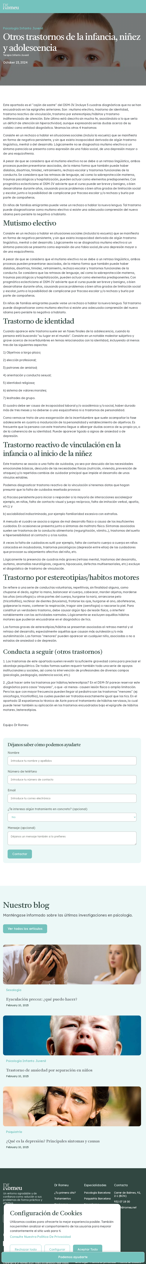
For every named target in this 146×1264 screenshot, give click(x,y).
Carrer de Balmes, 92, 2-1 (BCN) (127, 1194)
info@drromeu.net (125, 1207)
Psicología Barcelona (97, 1192)
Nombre (13, 753)
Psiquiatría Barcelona (97, 1198)
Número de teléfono (22, 771)
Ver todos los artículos (25, 929)
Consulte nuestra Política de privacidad (40, 1237)
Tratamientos (62, 1198)
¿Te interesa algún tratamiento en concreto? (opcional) (47, 809)
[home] (11, 6)
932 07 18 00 (122, 1201)
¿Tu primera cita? (65, 1192)
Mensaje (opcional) (21, 828)
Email (12, 790)
